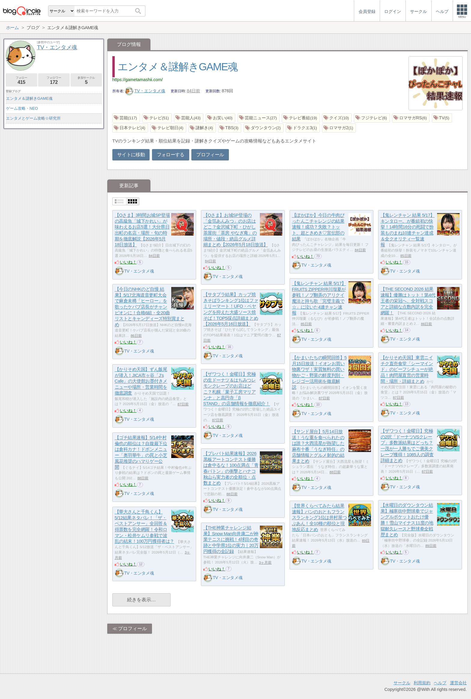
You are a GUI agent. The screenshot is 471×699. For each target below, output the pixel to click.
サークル (402, 682)
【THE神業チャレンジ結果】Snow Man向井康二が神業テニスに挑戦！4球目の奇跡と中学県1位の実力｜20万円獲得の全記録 (231, 539)
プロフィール (210, 154)
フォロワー (54, 80)
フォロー (21, 80)
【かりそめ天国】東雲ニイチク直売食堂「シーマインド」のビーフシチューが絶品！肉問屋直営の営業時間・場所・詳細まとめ (407, 369)
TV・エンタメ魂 (145, 90)
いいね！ (128, 262)
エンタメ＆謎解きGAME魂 (177, 66)
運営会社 (458, 682)
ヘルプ (440, 682)
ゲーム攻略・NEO (22, 108)
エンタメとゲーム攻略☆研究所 (33, 118)
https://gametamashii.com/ (137, 79)
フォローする (170, 154)
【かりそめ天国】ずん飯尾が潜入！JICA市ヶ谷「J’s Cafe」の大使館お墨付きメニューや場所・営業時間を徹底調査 (141, 381)
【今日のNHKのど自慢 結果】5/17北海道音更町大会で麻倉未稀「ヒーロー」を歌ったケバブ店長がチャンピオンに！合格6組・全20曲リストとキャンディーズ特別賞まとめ (150, 307)
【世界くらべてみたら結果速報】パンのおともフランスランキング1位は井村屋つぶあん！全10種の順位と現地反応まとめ (319, 517)
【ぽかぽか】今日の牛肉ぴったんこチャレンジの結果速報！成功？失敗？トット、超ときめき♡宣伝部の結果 (318, 227)
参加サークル (86, 80)
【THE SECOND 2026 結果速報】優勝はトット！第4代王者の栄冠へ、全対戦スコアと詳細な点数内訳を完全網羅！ (408, 301)
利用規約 (422, 682)
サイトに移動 (131, 154)
